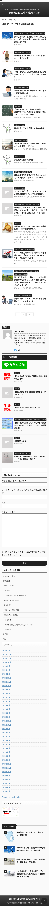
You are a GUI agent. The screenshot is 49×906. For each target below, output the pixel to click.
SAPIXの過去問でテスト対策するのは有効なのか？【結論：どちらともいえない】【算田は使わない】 (30, 255)
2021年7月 (6, 736)
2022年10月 (6, 686)
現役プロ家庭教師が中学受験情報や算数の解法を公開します (24, 903)
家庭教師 (42, 197)
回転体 (34, 149)
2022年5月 (6, 701)
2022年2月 (6, 713)
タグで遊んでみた (31, 232)
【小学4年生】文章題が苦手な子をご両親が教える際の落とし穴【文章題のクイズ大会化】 (30, 874)
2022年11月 (6, 682)
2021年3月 (6, 752)
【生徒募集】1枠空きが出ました (27, 407)
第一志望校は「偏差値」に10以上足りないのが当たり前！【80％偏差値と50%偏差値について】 (30, 39)
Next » (30, 314)
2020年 (10, 20)
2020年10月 (6, 772)
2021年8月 (6, 733)
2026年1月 (6, 650)
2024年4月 (6, 670)
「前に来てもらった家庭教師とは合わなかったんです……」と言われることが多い (30, 74)
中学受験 (29, 96)
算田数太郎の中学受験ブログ (24, 12)
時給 (27, 239)
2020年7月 (6, 783)
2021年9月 (6, 729)
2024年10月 (6, 662)
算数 (38, 117)
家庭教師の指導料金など (24, 160)
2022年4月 (6, 705)
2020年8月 (6, 779)
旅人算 (34, 288)
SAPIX (28, 261)
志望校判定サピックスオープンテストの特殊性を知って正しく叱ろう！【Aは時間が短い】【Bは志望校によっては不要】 (30, 210)
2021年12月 (6, 721)
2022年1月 (6, 717)
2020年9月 (6, 776)
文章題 (34, 117)
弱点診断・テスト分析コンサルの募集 (29, 128)
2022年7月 (6, 697)
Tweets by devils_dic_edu (13, 797)
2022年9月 (6, 690)
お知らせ (29, 163)
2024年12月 (6, 654)
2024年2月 (6, 674)
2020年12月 (6, 764)
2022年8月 (6, 693)
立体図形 (40, 149)
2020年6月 (6, 787)
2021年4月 (6, 748)
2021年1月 (6, 760)
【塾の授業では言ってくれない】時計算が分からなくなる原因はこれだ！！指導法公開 (30, 425)
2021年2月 (6, 756)
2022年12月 (6, 678)
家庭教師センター (38, 96)
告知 (33, 180)
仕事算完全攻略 (20, 441)
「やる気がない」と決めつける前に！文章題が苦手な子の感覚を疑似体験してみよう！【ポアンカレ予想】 (30, 112)
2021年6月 (6, 740)
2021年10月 (6, 725)
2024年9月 (6, 666)
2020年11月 (6, 768)
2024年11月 (6, 658)
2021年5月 (6, 744)
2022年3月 (6, 709)
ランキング (40, 237)
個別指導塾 (21, 239)
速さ (42, 288)
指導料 (41, 163)
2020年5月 (6, 791)
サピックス (34, 261)
